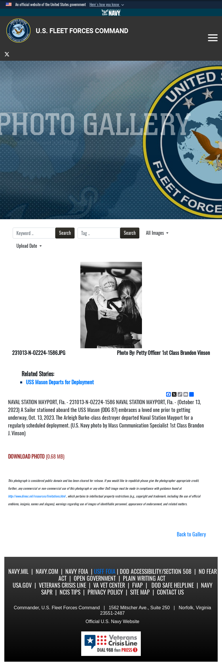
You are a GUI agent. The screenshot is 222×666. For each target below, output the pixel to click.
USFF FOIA (105, 571)
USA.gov (22, 585)
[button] (107, 4)
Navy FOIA (76, 571)
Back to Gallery (191, 534)
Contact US (170, 592)
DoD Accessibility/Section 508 (155, 571)
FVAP (137, 585)
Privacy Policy (105, 592)
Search (65, 233)
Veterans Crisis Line (62, 585)
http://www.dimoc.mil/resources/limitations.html (36, 496)
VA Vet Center (109, 585)
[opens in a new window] (7, 54)
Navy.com (47, 571)
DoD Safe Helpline (172, 585)
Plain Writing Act (144, 578)
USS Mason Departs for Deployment (60, 382)
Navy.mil (18, 571)
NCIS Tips (70, 592)
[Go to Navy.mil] (111, 12)
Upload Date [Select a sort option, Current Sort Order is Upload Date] (27, 246)
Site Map (140, 592)
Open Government (95, 578)
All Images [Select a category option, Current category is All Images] (155, 233)
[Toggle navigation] (213, 38)
